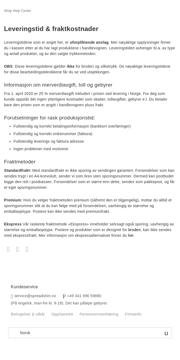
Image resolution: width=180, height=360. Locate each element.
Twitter (18, 249)
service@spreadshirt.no (35, 296)
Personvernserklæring (98, 314)
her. (131, 235)
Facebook (8, 249)
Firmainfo (133, 314)
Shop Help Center (17, 11)
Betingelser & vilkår (28, 314)
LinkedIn (27, 249)
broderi (134, 230)
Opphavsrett (62, 314)
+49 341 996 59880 (84, 296)
